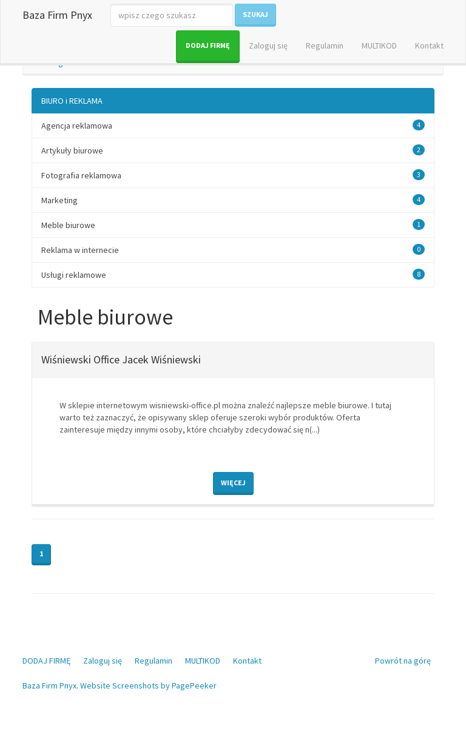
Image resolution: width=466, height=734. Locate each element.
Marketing (59, 200)
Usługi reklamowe (73, 274)
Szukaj (255, 14)
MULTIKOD (379, 45)
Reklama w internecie (80, 249)
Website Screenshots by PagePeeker (148, 685)
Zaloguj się (268, 45)
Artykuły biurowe (72, 150)
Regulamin (324, 45)
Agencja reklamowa (76, 125)
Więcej (233, 482)
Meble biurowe (68, 225)
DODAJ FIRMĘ (208, 45)
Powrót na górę (403, 660)
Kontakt (429, 45)
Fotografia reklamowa (81, 175)
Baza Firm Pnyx (57, 15)
